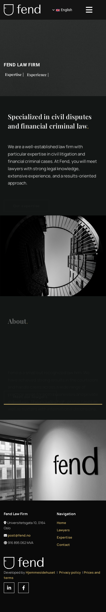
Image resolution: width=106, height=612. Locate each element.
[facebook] (23, 588)
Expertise (64, 537)
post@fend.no (19, 535)
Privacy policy (70, 572)
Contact (63, 544)
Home (61, 522)
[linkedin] (9, 588)
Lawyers (63, 530)
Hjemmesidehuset (40, 572)
